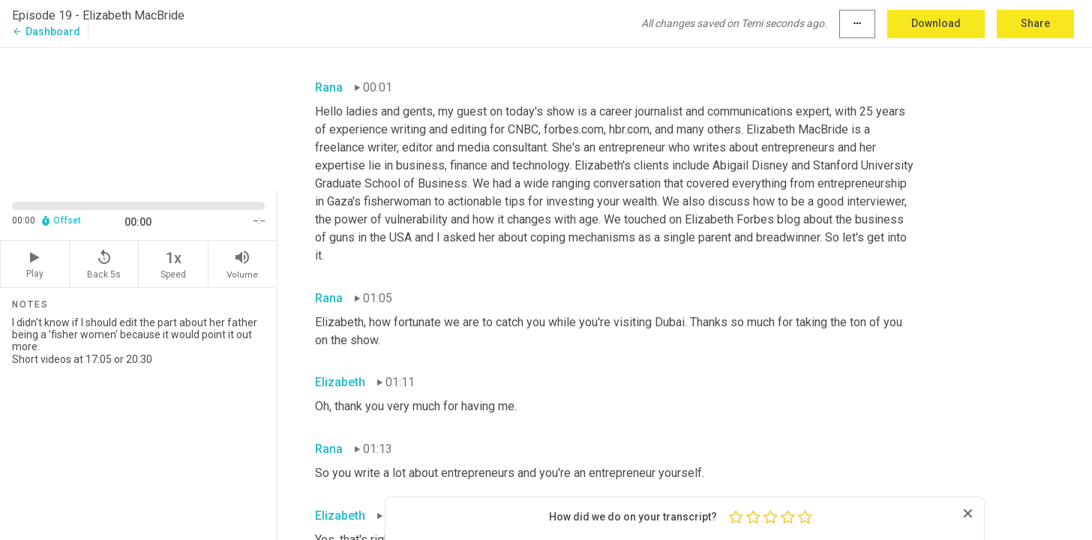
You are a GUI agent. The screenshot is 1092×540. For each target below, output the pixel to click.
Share (1035, 23)
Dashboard (46, 32)
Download (936, 23)
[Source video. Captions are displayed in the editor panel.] (139, 117)
